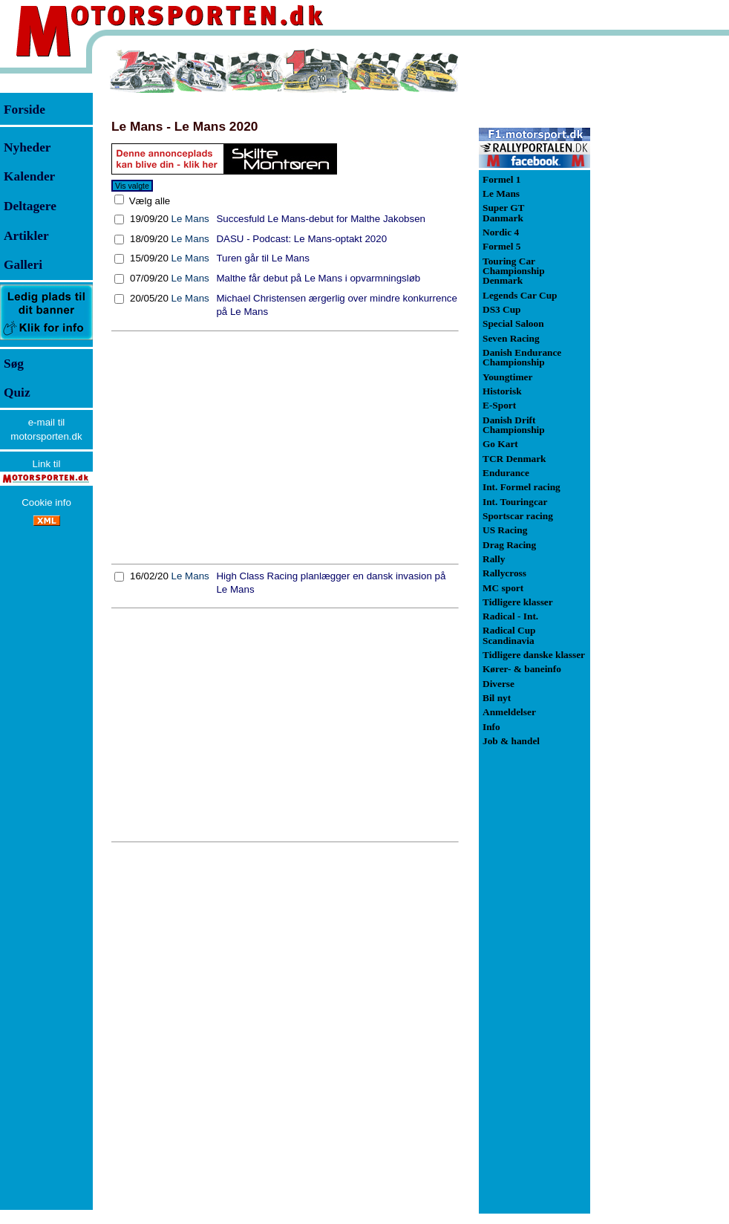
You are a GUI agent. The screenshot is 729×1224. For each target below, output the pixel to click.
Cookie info (46, 502)
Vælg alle (148, 200)
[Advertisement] (285, 447)
